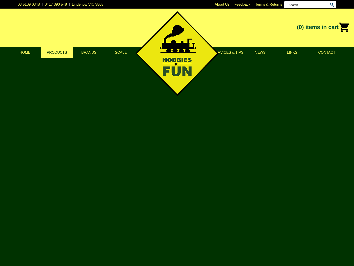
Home (25, 52)
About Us (57, 185)
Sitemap (24, 257)
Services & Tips (228, 52)
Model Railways (308, 62)
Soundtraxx (186, 219)
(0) (323, 27)
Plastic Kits (122, 208)
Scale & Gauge (62, 208)
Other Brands (187, 236)
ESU (180, 202)
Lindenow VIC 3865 (87, 4)
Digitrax (183, 196)
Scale (121, 52)
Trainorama (186, 230)
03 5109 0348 (29, 4)
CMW (181, 191)
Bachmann (185, 185)
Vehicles (120, 202)
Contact (326, 52)
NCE (181, 213)
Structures (121, 196)
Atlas (181, 179)
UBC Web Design (141, 257)
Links (292, 52)
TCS (180, 225)
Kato (180, 208)
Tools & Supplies (126, 225)
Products (57, 52)
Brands (88, 52)
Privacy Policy (61, 191)
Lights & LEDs (124, 213)
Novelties (120, 230)
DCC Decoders (125, 179)
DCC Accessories (127, 185)
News (260, 52)
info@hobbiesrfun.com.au (261, 196)
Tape (117, 219)
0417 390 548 (56, 4)
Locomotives (328, 62)
